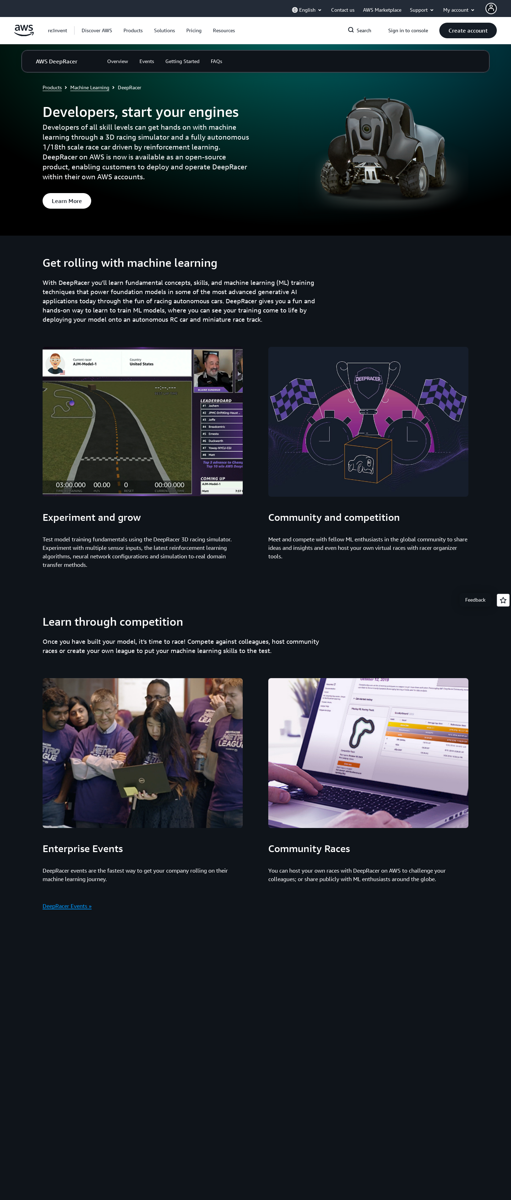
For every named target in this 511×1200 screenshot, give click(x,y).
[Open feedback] (503, 600)
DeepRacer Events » (67, 905)
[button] (97, 30)
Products (52, 87)
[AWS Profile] (491, 8)
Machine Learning (89, 87)
